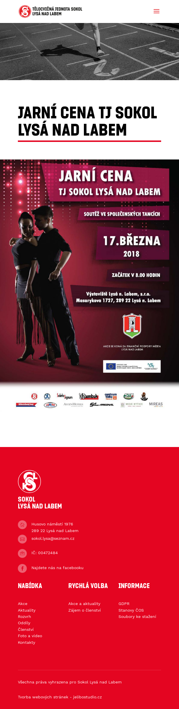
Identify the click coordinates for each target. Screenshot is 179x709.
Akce (22, 603)
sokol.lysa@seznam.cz (52, 538)
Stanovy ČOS (131, 610)
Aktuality (26, 610)
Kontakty (26, 642)
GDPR (123, 603)
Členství (26, 629)
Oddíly (24, 623)
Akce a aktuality (84, 603)
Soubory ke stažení (137, 616)
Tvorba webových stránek (43, 697)
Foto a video (30, 635)
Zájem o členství (84, 610)
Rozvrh (24, 616)
